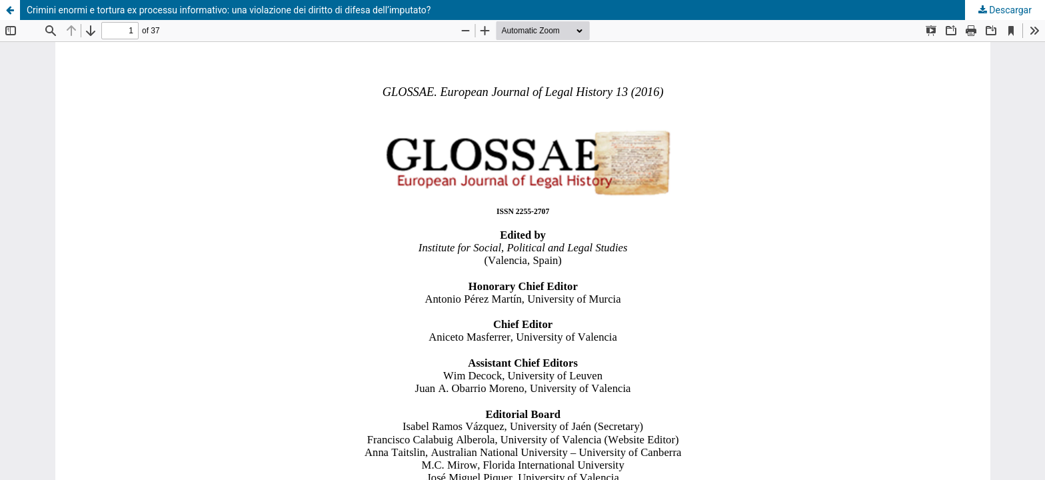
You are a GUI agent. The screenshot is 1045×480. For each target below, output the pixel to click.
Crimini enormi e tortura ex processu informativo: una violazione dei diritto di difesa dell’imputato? (229, 10)
